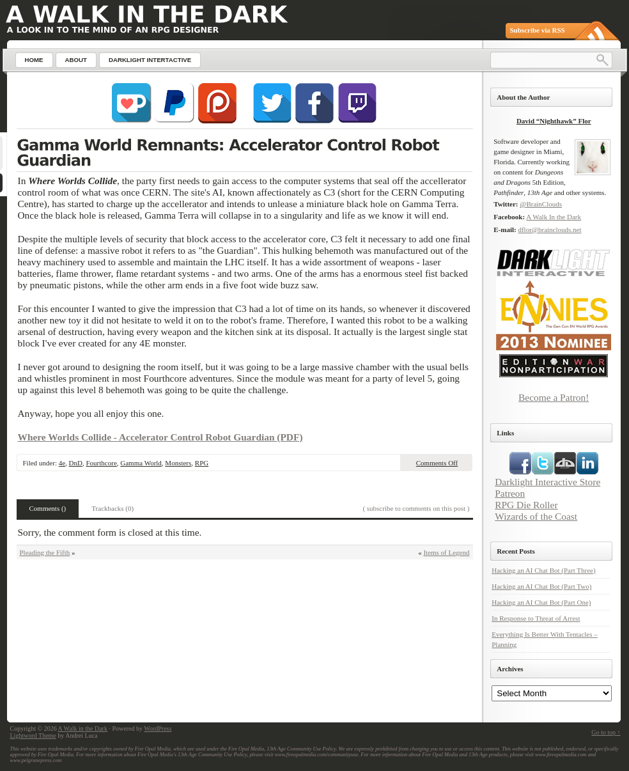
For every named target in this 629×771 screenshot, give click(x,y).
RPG (201, 463)
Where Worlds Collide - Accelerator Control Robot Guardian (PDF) (160, 437)
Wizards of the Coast (536, 516)
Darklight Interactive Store (547, 481)
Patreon (510, 493)
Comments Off (437, 463)
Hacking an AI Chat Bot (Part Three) (543, 570)
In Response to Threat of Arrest (536, 618)
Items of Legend (446, 552)
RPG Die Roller (526, 504)
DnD (75, 463)
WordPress (157, 728)
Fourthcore (101, 463)
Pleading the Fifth (45, 552)
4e (62, 463)
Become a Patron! (553, 397)
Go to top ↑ (605, 732)
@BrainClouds (541, 204)
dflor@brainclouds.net (549, 229)
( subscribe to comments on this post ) (415, 508)
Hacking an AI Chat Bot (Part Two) (541, 586)
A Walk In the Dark (553, 217)
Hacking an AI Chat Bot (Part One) (541, 602)
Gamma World (141, 463)
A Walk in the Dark (82, 728)
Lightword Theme (33, 735)
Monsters (178, 463)
